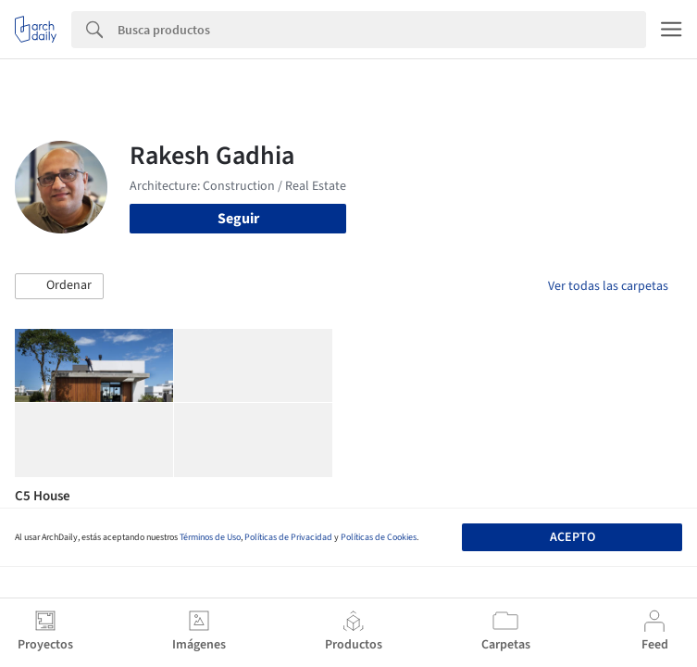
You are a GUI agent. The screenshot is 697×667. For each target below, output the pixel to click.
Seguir (238, 218)
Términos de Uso (210, 537)
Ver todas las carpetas (608, 286)
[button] (59, 286)
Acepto (572, 537)
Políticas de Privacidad (288, 537)
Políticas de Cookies (379, 537)
